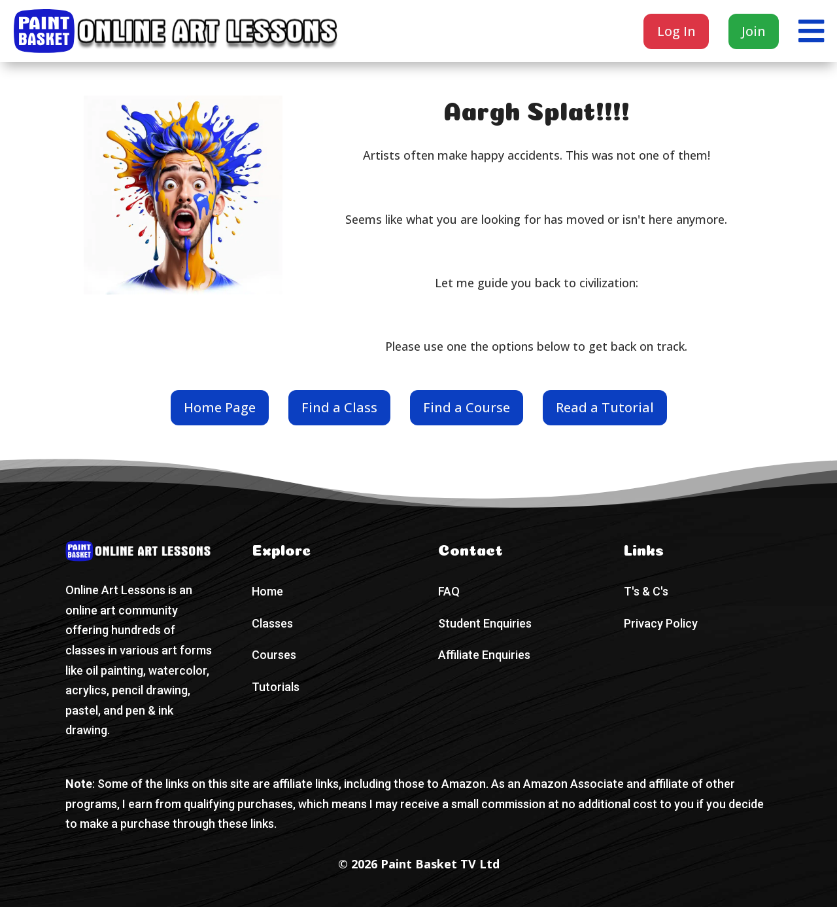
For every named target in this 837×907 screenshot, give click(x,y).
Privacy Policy (661, 623)
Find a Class (339, 407)
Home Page (220, 407)
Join (754, 31)
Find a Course (466, 407)
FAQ (449, 591)
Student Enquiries (485, 623)
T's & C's (646, 591)
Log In (676, 31)
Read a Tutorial (605, 407)
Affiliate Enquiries (484, 655)
